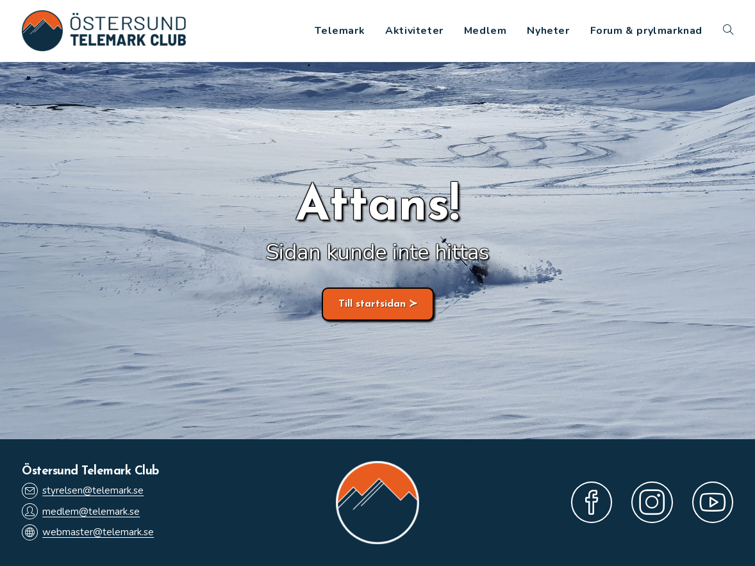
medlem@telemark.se (81, 511)
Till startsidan (372, 304)
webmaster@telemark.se (88, 532)
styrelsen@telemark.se (83, 491)
